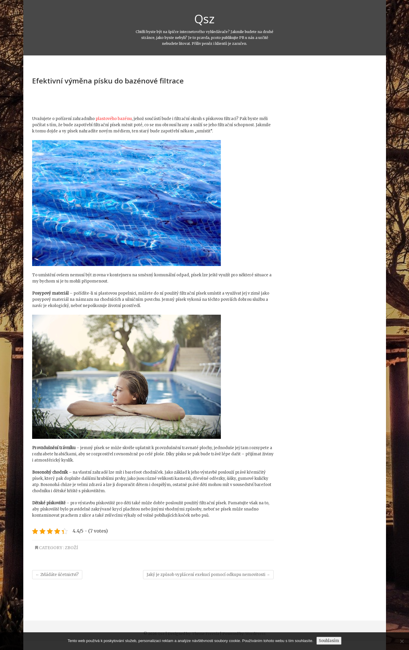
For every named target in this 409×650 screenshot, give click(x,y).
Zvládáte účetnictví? (57, 574)
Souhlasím (329, 640)
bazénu (125, 118)
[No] (402, 641)
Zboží (71, 547)
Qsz (204, 19)
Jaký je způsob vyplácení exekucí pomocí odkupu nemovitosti (208, 574)
